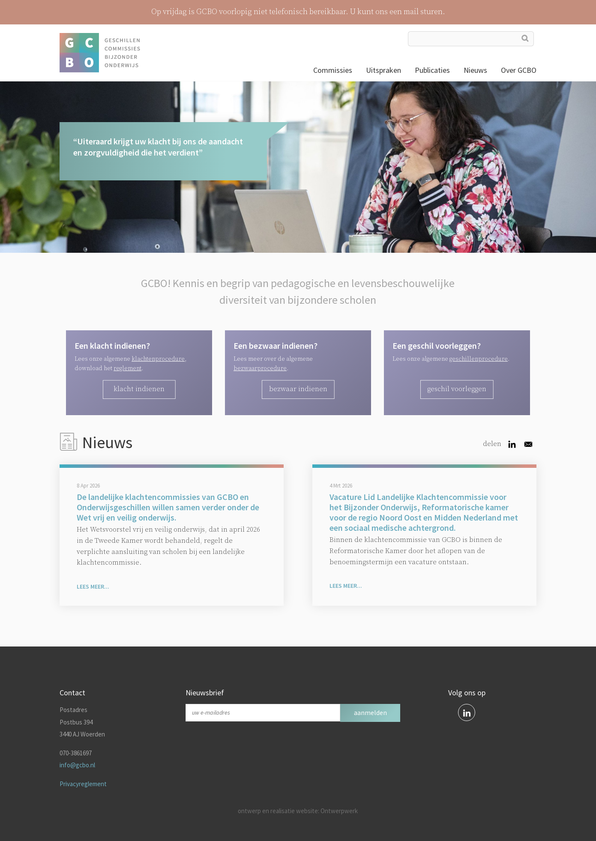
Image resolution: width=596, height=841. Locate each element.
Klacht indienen (139, 389)
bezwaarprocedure (260, 368)
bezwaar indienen (298, 389)
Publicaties (432, 70)
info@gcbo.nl (77, 765)
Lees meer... (93, 586)
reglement (127, 368)
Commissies (332, 70)
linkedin (466, 712)
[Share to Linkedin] (512, 444)
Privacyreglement (83, 784)
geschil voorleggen (456, 389)
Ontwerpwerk (339, 811)
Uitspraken (383, 70)
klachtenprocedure (158, 359)
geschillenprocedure (478, 359)
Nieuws (475, 70)
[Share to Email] (528, 444)
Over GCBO (518, 70)
